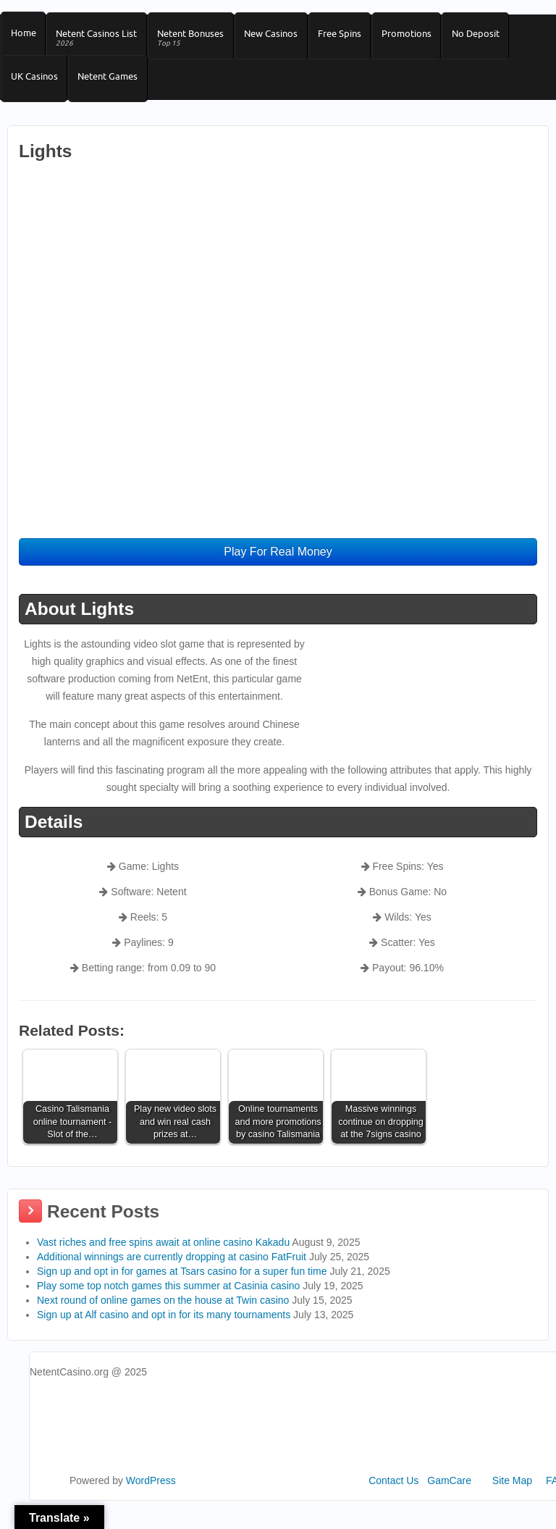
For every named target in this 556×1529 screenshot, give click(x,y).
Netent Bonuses (197, 42)
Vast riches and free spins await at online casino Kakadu (163, 1259)
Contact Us (393, 1498)
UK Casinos (35, 88)
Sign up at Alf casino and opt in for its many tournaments (163, 1332)
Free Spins (352, 37)
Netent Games (112, 88)
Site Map (512, 1498)
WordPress (151, 1498)
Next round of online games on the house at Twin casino (163, 1317)
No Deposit (494, 37)
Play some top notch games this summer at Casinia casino (168, 1303)
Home (24, 37)
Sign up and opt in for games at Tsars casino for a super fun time (182, 1288)
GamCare (449, 1498)
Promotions (422, 37)
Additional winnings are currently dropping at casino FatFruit (171, 1274)
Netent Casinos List (100, 42)
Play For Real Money (278, 569)
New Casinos (281, 37)
